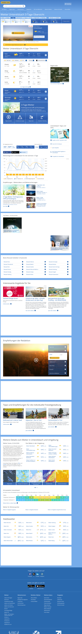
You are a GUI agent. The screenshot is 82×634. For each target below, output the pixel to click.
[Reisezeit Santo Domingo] (58, 265)
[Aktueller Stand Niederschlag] (59, 73)
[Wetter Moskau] (36, 539)
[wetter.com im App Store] (40, 585)
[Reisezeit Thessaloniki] (13, 262)
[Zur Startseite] (6, 2)
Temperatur (20, 599)
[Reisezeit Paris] (13, 260)
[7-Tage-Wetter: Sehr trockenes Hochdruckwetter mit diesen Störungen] (36, 186)
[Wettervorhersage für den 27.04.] (56, 19)
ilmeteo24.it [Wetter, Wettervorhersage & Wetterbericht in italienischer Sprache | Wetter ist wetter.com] (6, 619)
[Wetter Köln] (13, 524)
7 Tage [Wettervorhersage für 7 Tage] (25, 16)
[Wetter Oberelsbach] (36, 444)
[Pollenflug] (67, 2)
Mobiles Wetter (35, 593)
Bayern (13, 10)
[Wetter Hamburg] (58, 521)
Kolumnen (6, 598)
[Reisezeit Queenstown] (58, 272)
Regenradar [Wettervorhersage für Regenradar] (36, 16)
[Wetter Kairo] (58, 535)
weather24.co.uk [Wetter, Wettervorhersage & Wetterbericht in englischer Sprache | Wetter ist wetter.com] (7, 623)
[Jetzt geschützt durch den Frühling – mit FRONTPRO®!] (57, 298)
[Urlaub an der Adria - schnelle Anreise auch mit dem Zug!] (35, 298)
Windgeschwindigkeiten (23, 598)
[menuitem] (4, 7)
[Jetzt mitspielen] (59, 146)
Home (2, 10)
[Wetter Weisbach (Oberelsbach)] (58, 455)
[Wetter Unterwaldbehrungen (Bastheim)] (36, 448)
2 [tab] (37, 485)
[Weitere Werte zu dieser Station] (10, 501)
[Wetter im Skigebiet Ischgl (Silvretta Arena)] (58, 508)
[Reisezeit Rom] (13, 265)
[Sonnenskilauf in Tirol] (57, 418)
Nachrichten (46, 596)
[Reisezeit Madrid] (36, 262)
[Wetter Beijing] (58, 539)
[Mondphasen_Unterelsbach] (41, 58)
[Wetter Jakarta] (36, 535)
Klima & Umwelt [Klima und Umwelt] (60, 603)
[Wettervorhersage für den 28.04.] (32, 145)
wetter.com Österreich (9, 605)
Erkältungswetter (60, 601)
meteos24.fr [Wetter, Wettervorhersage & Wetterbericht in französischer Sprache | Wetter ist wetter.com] (7, 617)
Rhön (19, 461)
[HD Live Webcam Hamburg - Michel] (57, 349)
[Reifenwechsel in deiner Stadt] (12, 418)
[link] (4, 7)
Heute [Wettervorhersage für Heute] (3, 16)
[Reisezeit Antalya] (36, 270)
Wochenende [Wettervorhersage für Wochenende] (19, 16)
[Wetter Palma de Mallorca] (58, 531)
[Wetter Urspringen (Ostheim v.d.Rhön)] (58, 451)
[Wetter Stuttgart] (58, 524)
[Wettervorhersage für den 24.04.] (26, 19)
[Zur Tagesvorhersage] (25, 85)
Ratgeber (60, 593)
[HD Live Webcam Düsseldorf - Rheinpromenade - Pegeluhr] (57, 360)
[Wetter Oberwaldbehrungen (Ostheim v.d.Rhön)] (58, 444)
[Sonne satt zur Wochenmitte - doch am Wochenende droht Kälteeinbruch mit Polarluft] (59, 241)
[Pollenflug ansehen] (39, 35)
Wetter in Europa (47, 605)
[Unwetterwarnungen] (20, 116)
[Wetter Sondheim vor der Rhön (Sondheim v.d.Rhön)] (36, 459)
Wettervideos (48, 593)
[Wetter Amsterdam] (13, 528)
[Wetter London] (58, 528)
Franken (5, 462)
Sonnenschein (21, 601)
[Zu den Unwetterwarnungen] (14, 64)
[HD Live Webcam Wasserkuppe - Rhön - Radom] (18, 31)
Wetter (6, 593)
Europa (5, 10)
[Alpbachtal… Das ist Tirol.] (35, 418)
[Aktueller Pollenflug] (42, 116)
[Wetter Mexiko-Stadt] (13, 539)
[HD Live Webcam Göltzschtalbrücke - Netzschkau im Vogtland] (57, 364)
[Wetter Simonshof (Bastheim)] (58, 448)
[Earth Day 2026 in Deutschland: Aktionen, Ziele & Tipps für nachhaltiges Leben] (12, 223)
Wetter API (6, 610)
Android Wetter (34, 599)
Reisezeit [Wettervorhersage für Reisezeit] (51, 16)
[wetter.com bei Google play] (31, 585)
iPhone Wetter (34, 596)
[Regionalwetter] (8, 116)
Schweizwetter (47, 599)
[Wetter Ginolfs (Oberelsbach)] (58, 459)
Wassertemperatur (21, 603)
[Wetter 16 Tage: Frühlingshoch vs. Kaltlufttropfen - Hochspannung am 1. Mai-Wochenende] (36, 198)
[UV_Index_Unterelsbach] (31, 58)
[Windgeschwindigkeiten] (22, 475)
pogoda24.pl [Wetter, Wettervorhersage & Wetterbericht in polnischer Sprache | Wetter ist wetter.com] (7, 621)
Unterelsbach (17, 10)
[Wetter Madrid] (36, 531)
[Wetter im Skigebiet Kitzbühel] (36, 508)
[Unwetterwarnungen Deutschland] (35, 475)
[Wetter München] (13, 521)
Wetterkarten (22, 593)
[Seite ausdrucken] (24, 150)
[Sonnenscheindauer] (62, 475)
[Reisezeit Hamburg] (58, 267)
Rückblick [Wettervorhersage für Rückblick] (57, 16)
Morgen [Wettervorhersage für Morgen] (7, 16)
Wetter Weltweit (47, 607)
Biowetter (59, 596)
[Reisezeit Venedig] (13, 270)
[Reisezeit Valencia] (36, 260)
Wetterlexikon (47, 609)
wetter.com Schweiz (8, 603)
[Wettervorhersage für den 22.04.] (6, 19)
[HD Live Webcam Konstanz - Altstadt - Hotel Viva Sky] (57, 367)
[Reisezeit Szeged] (58, 270)
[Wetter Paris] (13, 531)
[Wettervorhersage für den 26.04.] (46, 19)
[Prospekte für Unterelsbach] (59, 155)
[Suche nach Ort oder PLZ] (23, 2)
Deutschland (9, 10)
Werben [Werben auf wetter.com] (6, 607)
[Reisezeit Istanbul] (36, 265)
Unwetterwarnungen (8, 599)
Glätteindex (59, 598)
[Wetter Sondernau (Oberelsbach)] (36, 451)
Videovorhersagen (8, 596)
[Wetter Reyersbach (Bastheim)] (36, 455)
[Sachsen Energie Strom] (12, 298)
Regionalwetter (47, 603)
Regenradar (20, 596)
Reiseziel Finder (60, 599)
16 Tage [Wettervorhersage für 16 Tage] (30, 16)
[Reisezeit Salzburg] (13, 272)
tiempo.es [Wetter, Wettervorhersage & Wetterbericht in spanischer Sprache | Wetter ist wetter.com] (6, 615)
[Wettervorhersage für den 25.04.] (36, 19)
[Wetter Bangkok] (13, 535)
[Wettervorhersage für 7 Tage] (41, 145)
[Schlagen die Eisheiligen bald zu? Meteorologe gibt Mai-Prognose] (36, 204)
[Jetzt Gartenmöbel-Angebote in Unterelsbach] (59, 150)
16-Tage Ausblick (66, 19)
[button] (25, 53)
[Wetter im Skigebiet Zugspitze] (13, 508)
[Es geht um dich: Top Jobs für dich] (59, 133)
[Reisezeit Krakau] (36, 272)
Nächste (68, 474)
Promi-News (46, 610)
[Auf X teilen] (15, 150)
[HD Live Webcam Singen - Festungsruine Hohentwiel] (36, 358)
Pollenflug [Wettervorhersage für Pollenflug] (43, 16)
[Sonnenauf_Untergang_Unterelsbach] (15, 58)
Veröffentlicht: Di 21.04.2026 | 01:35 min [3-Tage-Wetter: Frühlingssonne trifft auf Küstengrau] (10, 202)
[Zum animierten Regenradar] (57, 82)
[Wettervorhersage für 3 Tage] (37, 145)
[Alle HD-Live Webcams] (57, 371)
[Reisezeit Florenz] (13, 267)
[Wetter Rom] (36, 528)
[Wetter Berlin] (36, 521)
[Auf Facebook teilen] (7, 150)
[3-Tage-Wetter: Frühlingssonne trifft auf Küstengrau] (25, 106)
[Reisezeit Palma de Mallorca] (36, 267)
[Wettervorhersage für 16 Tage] (45, 145)
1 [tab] (35, 485)
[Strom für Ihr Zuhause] (59, 142)
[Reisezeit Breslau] (58, 262)
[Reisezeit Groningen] (58, 260)
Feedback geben (44, 31)
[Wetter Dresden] (36, 524)
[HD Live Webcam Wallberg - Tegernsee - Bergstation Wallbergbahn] (57, 345)
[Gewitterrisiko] (49, 475)
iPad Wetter (33, 598)
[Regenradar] (31, 116)
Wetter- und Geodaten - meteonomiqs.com (9, 613)
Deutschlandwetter (48, 598)
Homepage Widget (8, 609)
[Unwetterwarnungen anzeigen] (25, 43)
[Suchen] (33, 2)
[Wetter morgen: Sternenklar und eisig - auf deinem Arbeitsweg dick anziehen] (36, 192)
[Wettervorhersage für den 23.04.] (16, 19)
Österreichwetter (47, 601)
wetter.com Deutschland (9, 601)
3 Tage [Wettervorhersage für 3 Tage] (13, 16)
